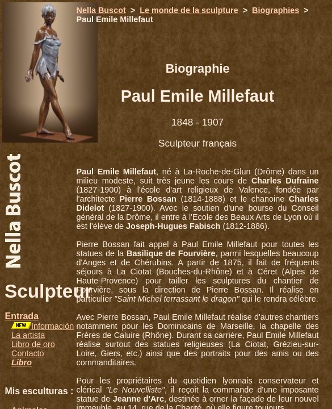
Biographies (275, 10)
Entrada (22, 316)
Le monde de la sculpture (189, 10)
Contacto (27, 353)
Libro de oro (33, 344)
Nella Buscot (101, 10)
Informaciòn (52, 326)
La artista (28, 335)
